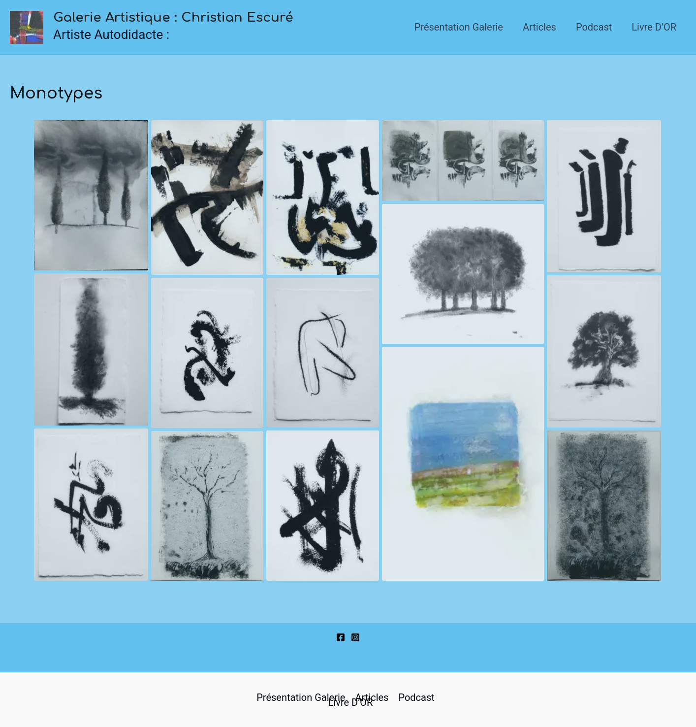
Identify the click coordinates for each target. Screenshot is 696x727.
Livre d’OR (654, 27)
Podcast (594, 27)
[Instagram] (355, 637)
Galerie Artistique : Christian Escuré (173, 17)
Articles (539, 27)
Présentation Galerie (458, 27)
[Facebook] (340, 637)
